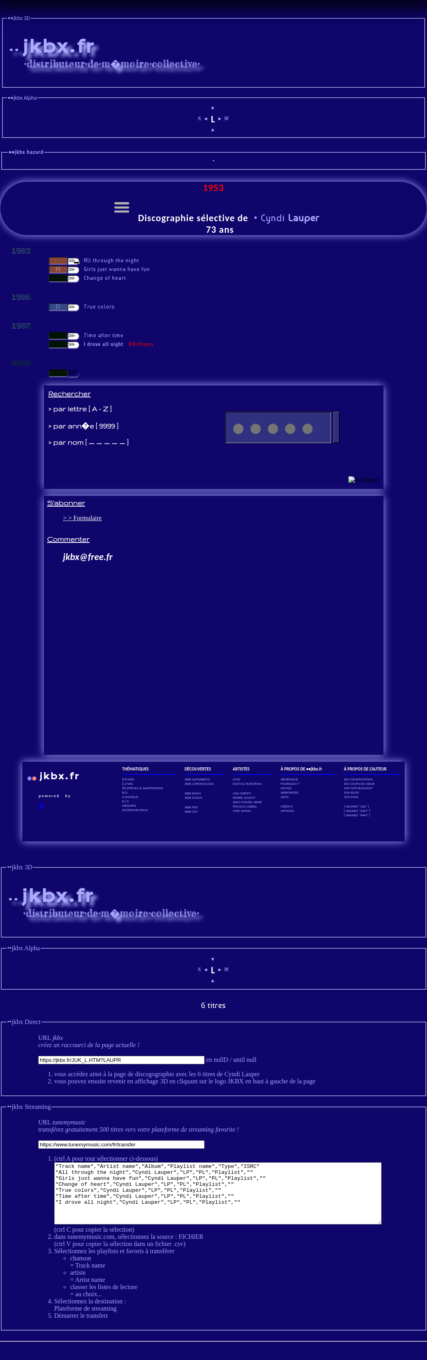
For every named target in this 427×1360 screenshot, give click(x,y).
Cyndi (288, 218)
